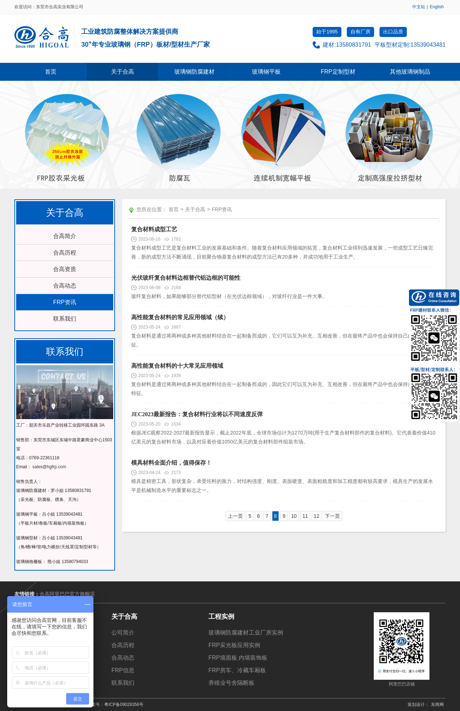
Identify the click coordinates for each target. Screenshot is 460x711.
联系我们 (64, 319)
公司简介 (122, 632)
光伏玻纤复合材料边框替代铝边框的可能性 (185, 278)
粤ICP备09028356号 (123, 704)
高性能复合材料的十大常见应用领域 (177, 366)
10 (294, 516)
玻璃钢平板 (266, 72)
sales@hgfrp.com (49, 466)
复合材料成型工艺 (154, 229)
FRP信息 (122, 670)
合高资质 (64, 269)
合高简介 (64, 236)
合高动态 (64, 286)
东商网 (437, 704)
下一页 (332, 516)
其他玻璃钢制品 (410, 72)
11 (305, 516)
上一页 (235, 516)
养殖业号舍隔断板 (231, 683)
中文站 (418, 6)
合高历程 (64, 253)
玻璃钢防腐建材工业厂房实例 (245, 632)
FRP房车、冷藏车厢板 (237, 670)
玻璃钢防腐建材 (194, 72)
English (437, 6)
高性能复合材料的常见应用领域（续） (180, 317)
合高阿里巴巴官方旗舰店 (67, 594)
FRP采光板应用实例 (234, 645)
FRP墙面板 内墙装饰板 (237, 658)
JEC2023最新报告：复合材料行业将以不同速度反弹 (197, 414)
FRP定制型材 (338, 72)
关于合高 (122, 72)
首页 (50, 72)
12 (316, 516)
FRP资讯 (64, 302)
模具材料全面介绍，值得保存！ (171, 463)
